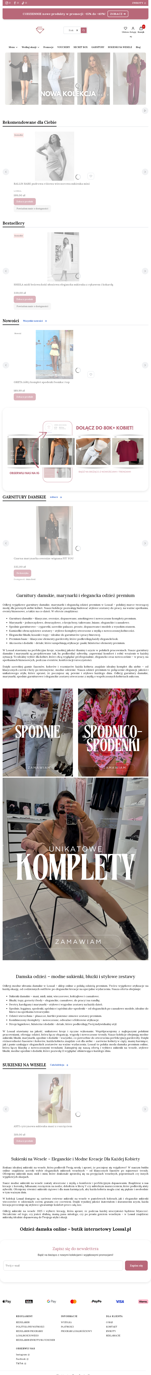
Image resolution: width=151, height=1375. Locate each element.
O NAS (109, 1322)
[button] (84, 30)
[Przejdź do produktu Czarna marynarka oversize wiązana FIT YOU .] (54, 530)
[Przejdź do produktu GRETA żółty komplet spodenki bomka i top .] (54, 354)
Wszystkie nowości (35, 320)
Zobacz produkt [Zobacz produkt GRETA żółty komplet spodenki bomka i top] (25, 396)
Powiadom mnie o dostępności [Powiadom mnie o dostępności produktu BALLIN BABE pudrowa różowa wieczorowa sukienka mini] (32, 208)
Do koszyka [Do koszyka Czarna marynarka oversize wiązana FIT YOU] (22, 573)
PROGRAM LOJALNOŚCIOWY (76, 1331)
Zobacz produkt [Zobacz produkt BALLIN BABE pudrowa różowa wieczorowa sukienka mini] (25, 201)
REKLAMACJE (113, 1335)
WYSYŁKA (66, 1322)
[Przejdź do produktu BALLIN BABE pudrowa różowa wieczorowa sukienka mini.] (54, 156)
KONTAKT (111, 1326)
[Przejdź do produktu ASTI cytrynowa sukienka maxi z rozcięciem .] (54, 1098)
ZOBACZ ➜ (118, 14)
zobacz (56, 497)
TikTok (20, 1363)
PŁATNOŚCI (67, 1326)
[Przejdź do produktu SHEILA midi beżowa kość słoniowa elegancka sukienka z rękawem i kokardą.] (63, 256)
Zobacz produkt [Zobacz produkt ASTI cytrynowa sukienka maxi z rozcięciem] (25, 1140)
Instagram (21, 1354)
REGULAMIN (23, 1322)
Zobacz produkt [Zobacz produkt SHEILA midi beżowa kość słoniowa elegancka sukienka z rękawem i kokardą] (25, 299)
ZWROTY (138, 2)
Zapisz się (136, 1265)
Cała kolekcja (59, 1064)
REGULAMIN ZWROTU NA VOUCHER (35, 1339)
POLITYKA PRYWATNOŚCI (30, 1326)
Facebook (21, 1358)
